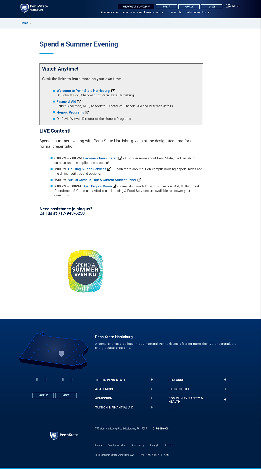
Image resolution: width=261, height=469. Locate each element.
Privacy (98, 445)
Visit (166, 6)
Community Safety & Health (185, 400)
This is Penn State (110, 380)
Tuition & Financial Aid (114, 407)
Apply (188, 6)
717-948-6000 (160, 428)
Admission (103, 398)
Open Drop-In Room (97, 186)
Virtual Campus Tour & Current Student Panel (102, 180)
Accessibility (138, 445)
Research (175, 13)
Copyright (154, 445)
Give (211, 6)
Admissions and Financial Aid (141, 13)
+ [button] (151, 379)
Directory (169, 445)
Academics (107, 13)
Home (24, 23)
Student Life (179, 389)
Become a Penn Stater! (100, 158)
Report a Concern (135, 6)
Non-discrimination (117, 445)
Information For (196, 13)
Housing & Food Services (87, 169)
